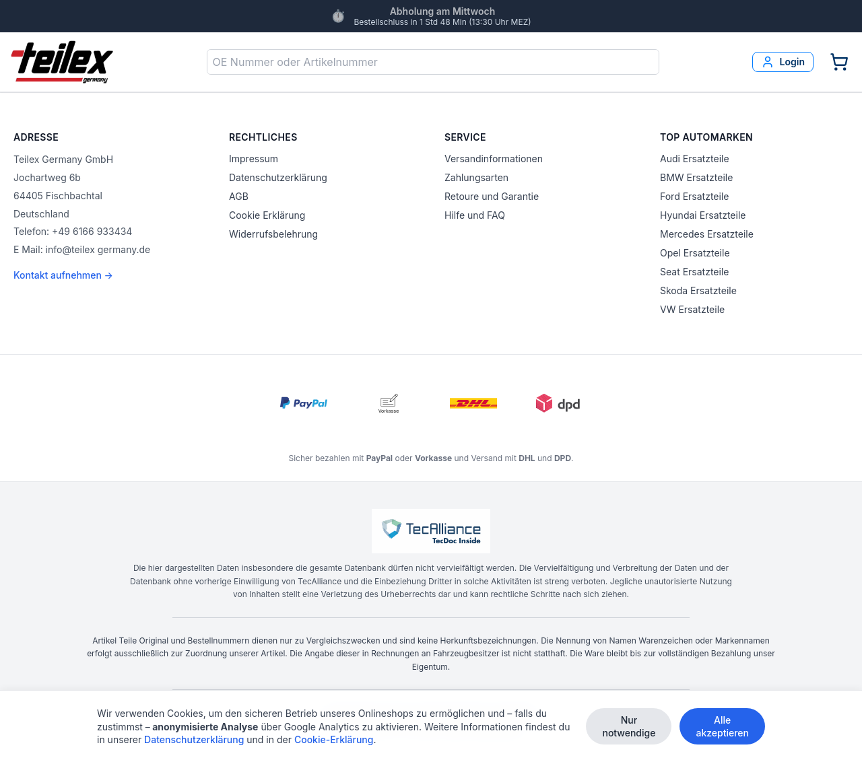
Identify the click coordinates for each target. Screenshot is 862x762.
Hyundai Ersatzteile (702, 215)
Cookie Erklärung (267, 215)
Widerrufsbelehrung (273, 234)
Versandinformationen (493, 158)
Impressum (253, 158)
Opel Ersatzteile (695, 252)
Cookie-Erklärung (334, 739)
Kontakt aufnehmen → (63, 275)
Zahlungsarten (476, 177)
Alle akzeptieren (722, 726)
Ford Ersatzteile (694, 196)
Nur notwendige (628, 726)
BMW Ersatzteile (696, 177)
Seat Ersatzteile (694, 271)
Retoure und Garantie (491, 196)
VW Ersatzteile (692, 309)
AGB (238, 196)
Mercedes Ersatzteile (707, 234)
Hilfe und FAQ (474, 215)
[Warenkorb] (839, 62)
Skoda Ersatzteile (698, 290)
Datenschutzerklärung (278, 177)
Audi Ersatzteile (694, 158)
